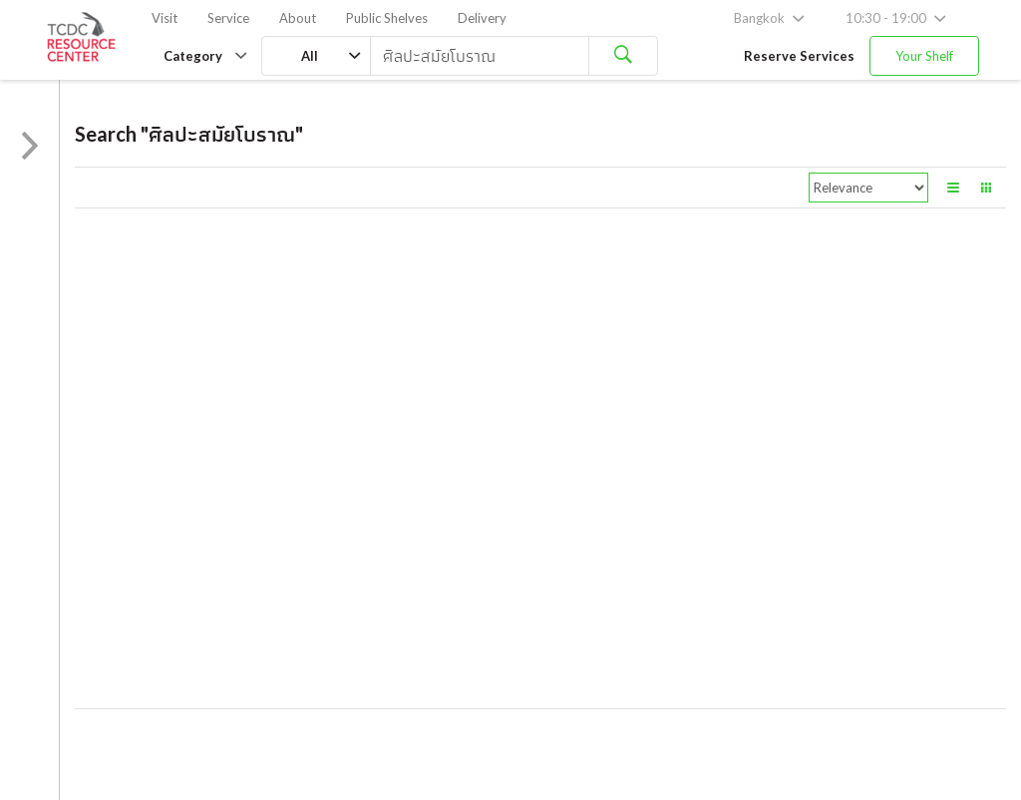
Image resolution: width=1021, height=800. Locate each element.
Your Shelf (924, 56)
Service (228, 18)
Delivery (482, 18)
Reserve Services (799, 56)
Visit (164, 18)
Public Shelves (387, 18)
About (297, 18)
